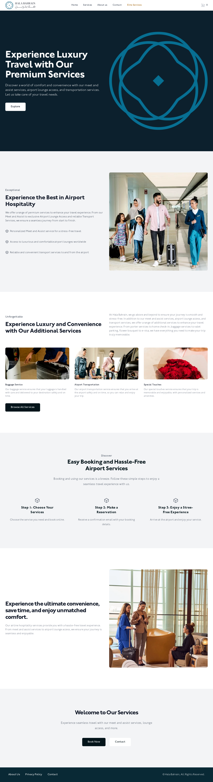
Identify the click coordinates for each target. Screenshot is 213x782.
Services (87, 5)
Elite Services (134, 5)
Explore (15, 106)
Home (74, 5)
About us (102, 5)
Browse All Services (23, 407)
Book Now (94, 742)
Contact (117, 5)
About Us (14, 774)
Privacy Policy (33, 774)
